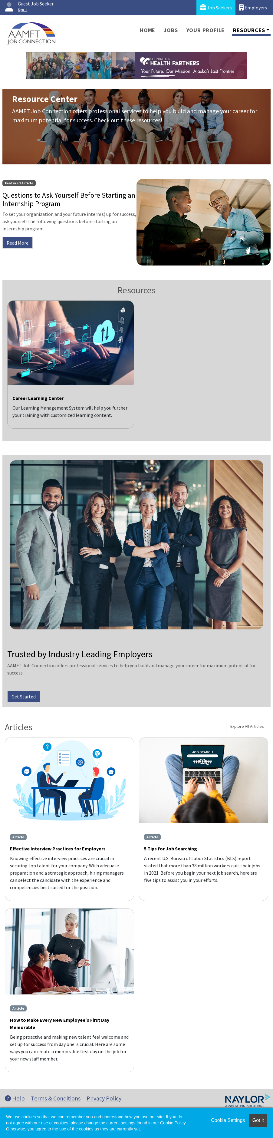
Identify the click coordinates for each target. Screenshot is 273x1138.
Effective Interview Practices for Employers (58, 849)
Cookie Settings (228, 1120)
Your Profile (205, 30)
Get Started (24, 697)
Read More (17, 243)
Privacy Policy (104, 1098)
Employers (253, 7)
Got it (258, 1120)
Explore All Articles (247, 726)
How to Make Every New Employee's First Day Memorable (59, 1023)
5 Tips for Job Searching (170, 849)
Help (15, 1098)
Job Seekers (216, 7)
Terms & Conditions (56, 1098)
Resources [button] (249, 30)
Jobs (171, 30)
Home (147, 30)
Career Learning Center (38, 398)
